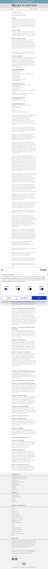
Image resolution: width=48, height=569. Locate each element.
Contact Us (14, 508)
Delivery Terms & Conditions (18, 533)
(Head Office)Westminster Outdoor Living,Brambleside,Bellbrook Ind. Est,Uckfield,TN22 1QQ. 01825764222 (18, 485)
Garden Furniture (15, 495)
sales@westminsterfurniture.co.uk (19, 477)
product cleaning (27, 138)
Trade (13, 509)
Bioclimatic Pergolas (16, 496)
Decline (9, 297)
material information (16, 138)
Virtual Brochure (15, 513)
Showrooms (14, 511)
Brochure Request (16, 515)
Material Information (16, 520)
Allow (39, 297)
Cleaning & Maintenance (17, 517)
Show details (41, 293)
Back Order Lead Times (17, 529)
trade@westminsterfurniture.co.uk (19, 478)
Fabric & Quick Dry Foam (17, 518)
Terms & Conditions (16, 531)
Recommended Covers (17, 522)
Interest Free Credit (16, 528)
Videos (13, 526)
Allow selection (24, 297)
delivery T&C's (32, 211)
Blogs (13, 524)
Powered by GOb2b (31, 567)
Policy (13, 535)
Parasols (13, 498)
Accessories (14, 502)
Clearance (14, 500)
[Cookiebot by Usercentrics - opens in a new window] (41, 270)
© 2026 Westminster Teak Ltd (19, 567)
